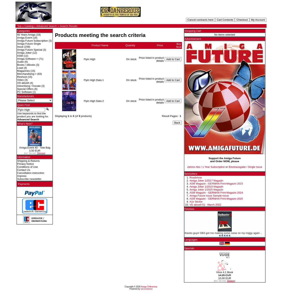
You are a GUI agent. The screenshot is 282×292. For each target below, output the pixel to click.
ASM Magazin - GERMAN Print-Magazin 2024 (216, 192)
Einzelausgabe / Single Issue (245, 166)
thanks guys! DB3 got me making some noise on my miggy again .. (223, 233)
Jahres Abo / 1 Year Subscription (206, 166)
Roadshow (196, 177)
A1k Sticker (196, 201)
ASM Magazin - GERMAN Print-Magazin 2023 (216, 183)
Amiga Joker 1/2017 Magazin (206, 180)
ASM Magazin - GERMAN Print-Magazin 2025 (216, 198)
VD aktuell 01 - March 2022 (205, 204)
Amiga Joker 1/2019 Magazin (206, 186)
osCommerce (147, 289)
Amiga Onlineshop (149, 287)
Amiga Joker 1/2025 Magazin (206, 189)
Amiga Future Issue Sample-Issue (209, 195)
